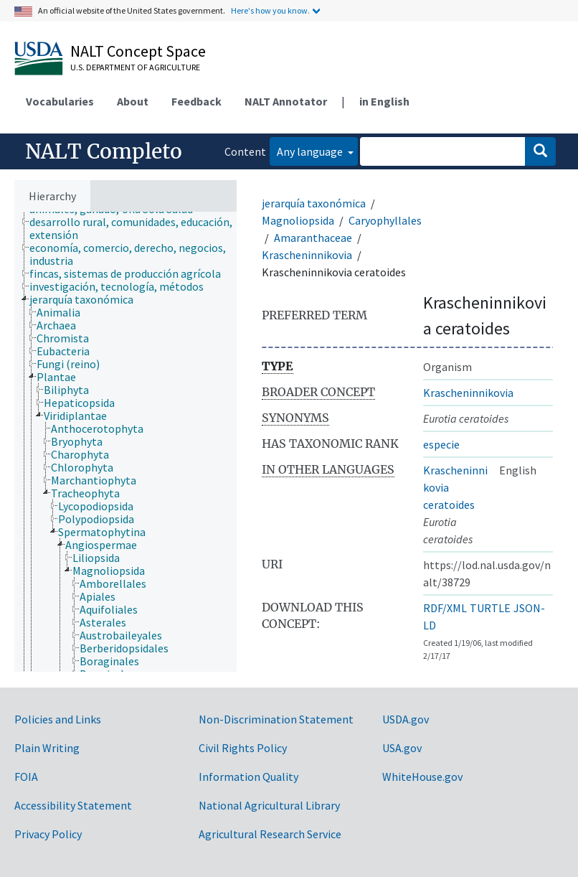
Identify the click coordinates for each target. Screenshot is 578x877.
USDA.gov (405, 719)
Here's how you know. (270, 10)
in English (384, 101)
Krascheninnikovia (307, 255)
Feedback (196, 101)
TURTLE (490, 608)
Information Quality (248, 776)
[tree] (125, 442)
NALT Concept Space (138, 51)
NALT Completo (103, 151)
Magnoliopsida (298, 220)
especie (441, 444)
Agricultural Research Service (270, 834)
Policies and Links (57, 719)
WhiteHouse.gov (422, 776)
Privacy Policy (48, 834)
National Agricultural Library (269, 805)
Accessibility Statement (73, 805)
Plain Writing (47, 748)
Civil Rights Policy (243, 748)
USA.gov (402, 748)
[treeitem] (139, 228)
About (132, 101)
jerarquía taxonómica (314, 203)
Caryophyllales (385, 220)
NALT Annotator (286, 101)
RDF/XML (445, 608)
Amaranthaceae (313, 237)
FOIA (26, 776)
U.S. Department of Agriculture (135, 67)
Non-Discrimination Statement (276, 719)
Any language (311, 151)
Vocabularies (60, 101)
